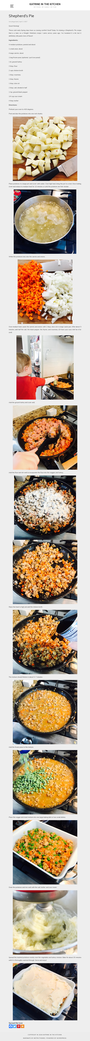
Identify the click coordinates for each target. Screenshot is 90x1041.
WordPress (61, 1038)
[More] (22, 1026)
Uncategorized (13, 22)
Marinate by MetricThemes (34, 1038)
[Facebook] (10, 1026)
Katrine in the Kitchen (45, 4)
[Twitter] (14, 1026)
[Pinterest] (18, 1026)
